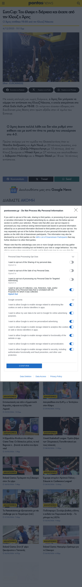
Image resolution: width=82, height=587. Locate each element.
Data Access (41, 376)
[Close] (76, 210)
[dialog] (41, 294)
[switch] (71, 262)
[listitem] (41, 256)
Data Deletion (25, 376)
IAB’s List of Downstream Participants (51, 237)
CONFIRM (24, 366)
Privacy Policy (56, 376)
